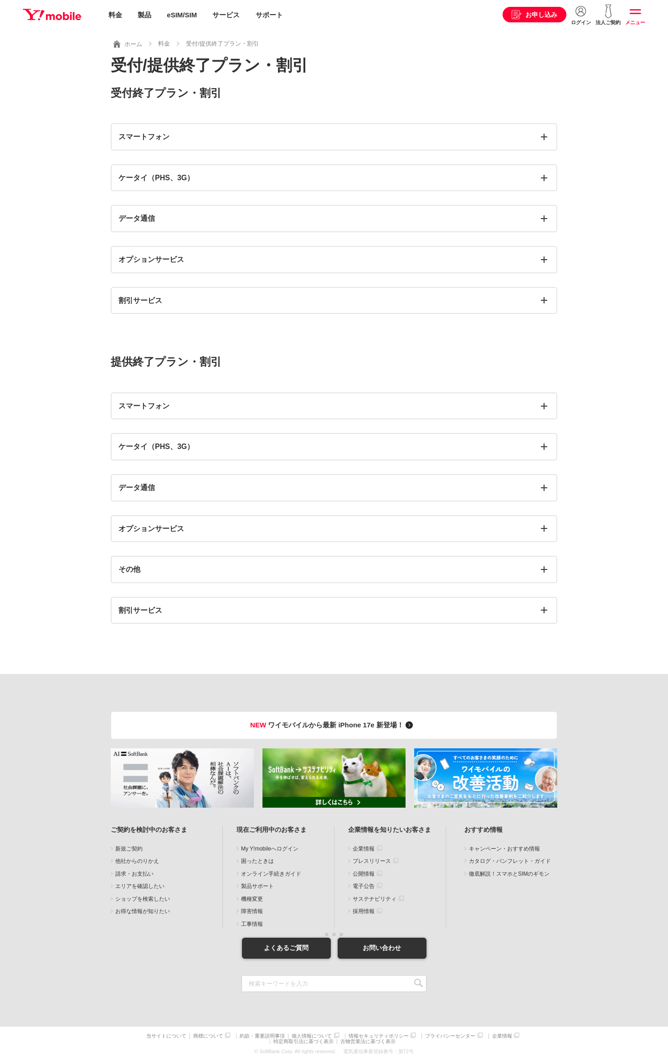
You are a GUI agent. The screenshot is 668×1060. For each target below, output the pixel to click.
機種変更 (252, 898)
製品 (144, 15)
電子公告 (364, 885)
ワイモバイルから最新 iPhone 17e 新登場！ (333, 724)
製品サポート (257, 885)
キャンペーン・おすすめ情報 (504, 848)
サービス (226, 15)
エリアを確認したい (139, 885)
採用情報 (364, 911)
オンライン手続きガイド (271, 873)
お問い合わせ (382, 946)
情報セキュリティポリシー (379, 1035)
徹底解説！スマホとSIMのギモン (509, 873)
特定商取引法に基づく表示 (303, 1040)
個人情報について (312, 1035)
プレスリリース (372, 860)
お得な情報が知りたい (142, 911)
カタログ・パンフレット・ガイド (510, 860)
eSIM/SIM (182, 15)
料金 (115, 15)
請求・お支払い (134, 873)
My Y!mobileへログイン (269, 848)
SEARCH (418, 982)
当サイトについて (166, 1035)
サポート (269, 15)
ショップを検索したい (142, 898)
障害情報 (252, 911)
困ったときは (257, 860)
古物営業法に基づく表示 (368, 1040)
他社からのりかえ (137, 860)
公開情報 (364, 873)
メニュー (635, 22)
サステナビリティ (374, 898)
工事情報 (252, 923)
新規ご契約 (129, 848)
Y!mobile (52, 15)
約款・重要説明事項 (262, 1035)
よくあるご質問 (286, 946)
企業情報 (364, 848)
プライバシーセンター (450, 1035)
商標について (208, 1035)
